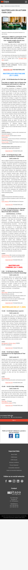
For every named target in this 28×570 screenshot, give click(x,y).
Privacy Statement (14, 465)
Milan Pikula (4, 292)
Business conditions (14, 462)
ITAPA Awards (14, 459)
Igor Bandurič (5, 343)
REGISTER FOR (7, 69)
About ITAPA (14, 454)
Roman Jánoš (12, 343)
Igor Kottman (5, 138)
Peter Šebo (4, 401)
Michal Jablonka (5, 135)
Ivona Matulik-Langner (7, 403)
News (2, 6)
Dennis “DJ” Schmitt (6, 256)
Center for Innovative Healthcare (14, 470)
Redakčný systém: (18, 517)
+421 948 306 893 (14, 505)
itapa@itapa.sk (14, 503)
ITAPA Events (14, 457)
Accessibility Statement (14, 467)
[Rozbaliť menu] (26, 2)
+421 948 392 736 (14, 507)
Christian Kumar (5, 255)
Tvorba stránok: (6, 517)
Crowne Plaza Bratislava (17, 417)
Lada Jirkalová (5, 201)
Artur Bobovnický (6, 378)
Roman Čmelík (5, 142)
